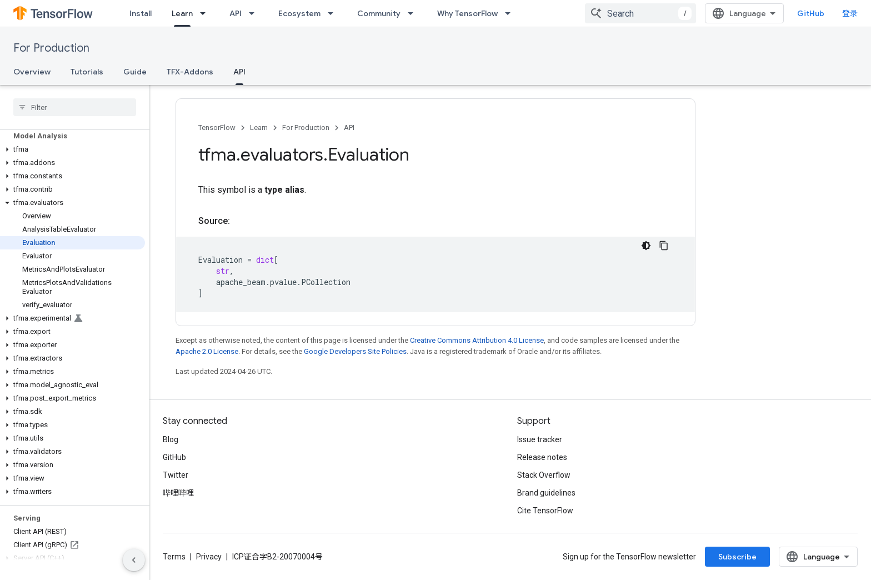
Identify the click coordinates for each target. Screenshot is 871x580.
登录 (850, 13)
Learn (259, 127)
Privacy (209, 556)
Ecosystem (299, 13)
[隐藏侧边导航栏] (134, 560)
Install (140, 13)
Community (379, 13)
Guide (135, 72)
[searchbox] (74, 107)
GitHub (810, 13)
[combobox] (640, 13)
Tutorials (87, 72)
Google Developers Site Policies (355, 351)
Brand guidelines (546, 492)
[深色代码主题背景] (646, 245)
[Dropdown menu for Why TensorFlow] (511, 13)
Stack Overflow (543, 475)
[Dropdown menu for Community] (414, 13)
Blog (170, 439)
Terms (174, 556)
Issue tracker (539, 439)
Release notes (542, 457)
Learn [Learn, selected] (182, 13)
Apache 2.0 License (207, 351)
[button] (72, 149)
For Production (51, 48)
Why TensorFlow (467, 13)
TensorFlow (217, 127)
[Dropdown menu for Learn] (206, 13)
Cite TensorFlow (545, 510)
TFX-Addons (190, 72)
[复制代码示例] (664, 245)
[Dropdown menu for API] (255, 13)
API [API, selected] (239, 72)
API (235, 13)
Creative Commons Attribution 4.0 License (477, 340)
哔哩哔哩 (178, 492)
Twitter (175, 475)
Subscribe (737, 557)
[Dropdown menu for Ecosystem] (334, 13)
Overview (32, 72)
